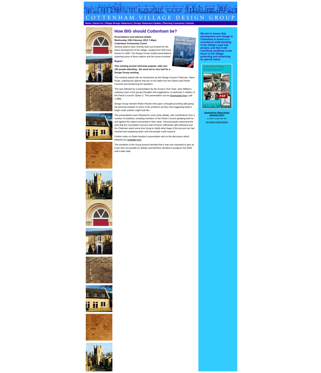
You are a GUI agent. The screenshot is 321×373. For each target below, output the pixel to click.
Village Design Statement (118, 23)
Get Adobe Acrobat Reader (217, 122)
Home (88, 23)
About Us (98, 23)
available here (134, 139)
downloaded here (178, 95)
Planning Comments (173, 23)
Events (190, 23)
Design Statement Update (147, 23)
